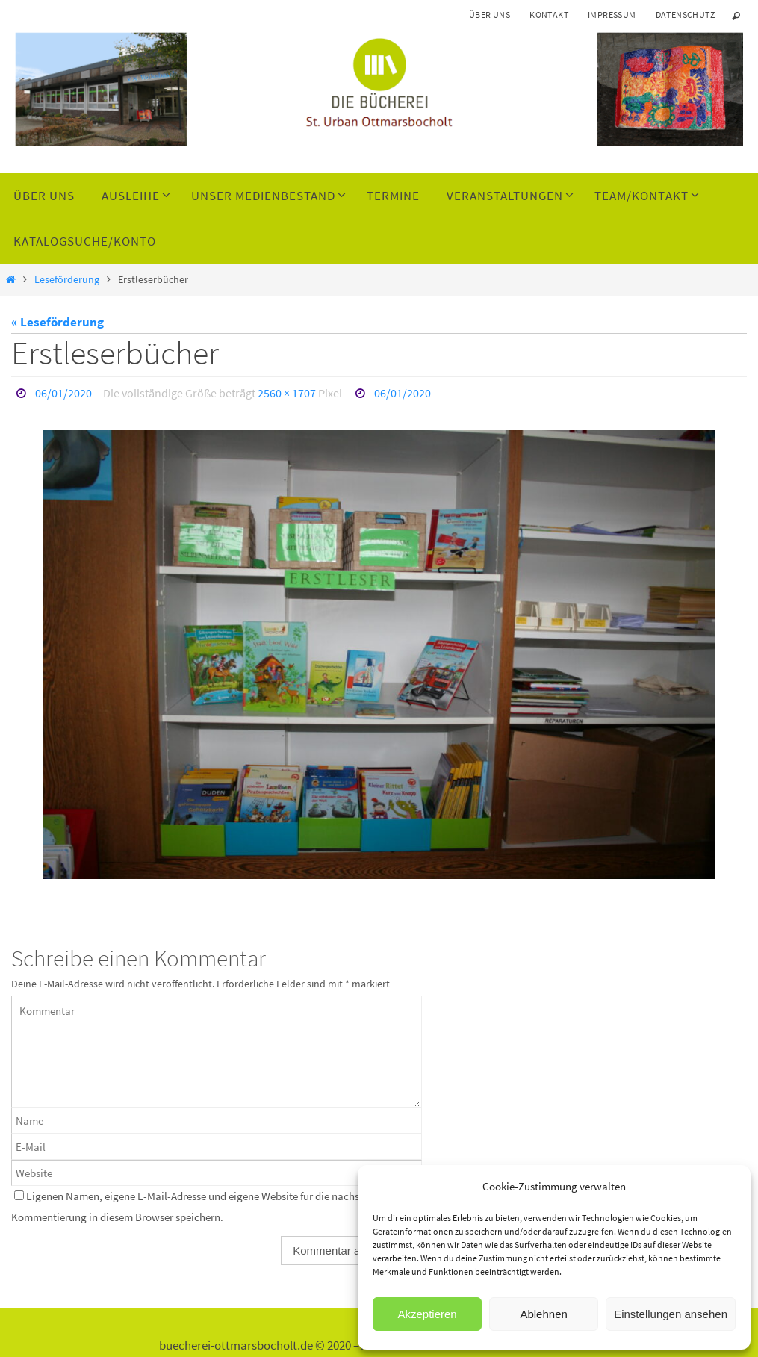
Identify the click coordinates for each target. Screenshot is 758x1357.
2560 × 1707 (287, 392)
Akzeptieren (426, 1314)
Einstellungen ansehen (670, 1314)
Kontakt (548, 14)
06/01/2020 (63, 392)
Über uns (489, 14)
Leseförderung (66, 279)
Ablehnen (543, 1314)
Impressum (612, 14)
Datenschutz (685, 14)
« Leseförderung (57, 322)
